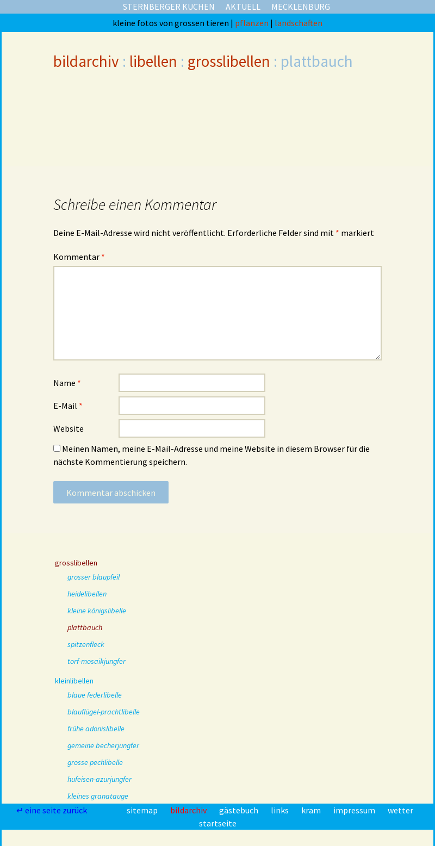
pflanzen (252, 22)
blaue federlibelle (94, 695)
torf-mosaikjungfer (96, 661)
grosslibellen (229, 61)
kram (311, 810)
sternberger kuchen (169, 6)
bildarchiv (86, 61)
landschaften (298, 22)
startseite (218, 823)
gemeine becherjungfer (103, 745)
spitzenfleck (85, 644)
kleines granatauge (97, 796)
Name (67, 382)
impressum (355, 810)
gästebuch (239, 810)
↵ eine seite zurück (52, 810)
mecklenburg (300, 6)
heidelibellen (87, 594)
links (280, 810)
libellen (153, 61)
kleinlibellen (74, 681)
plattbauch (84, 627)
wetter (400, 810)
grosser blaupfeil (93, 577)
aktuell (243, 6)
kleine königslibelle (96, 610)
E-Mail (68, 405)
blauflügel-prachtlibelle (103, 712)
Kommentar (79, 256)
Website (68, 428)
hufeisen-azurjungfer (99, 779)
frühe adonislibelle (96, 728)
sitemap (143, 810)
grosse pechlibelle (95, 762)
